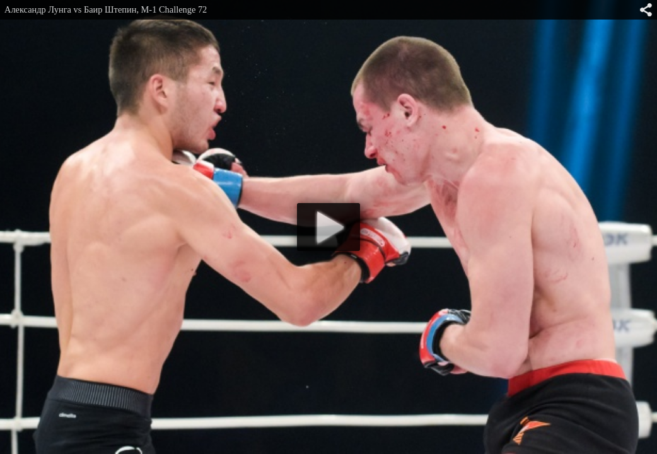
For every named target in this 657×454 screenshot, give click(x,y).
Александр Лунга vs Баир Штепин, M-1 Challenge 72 (105, 9)
